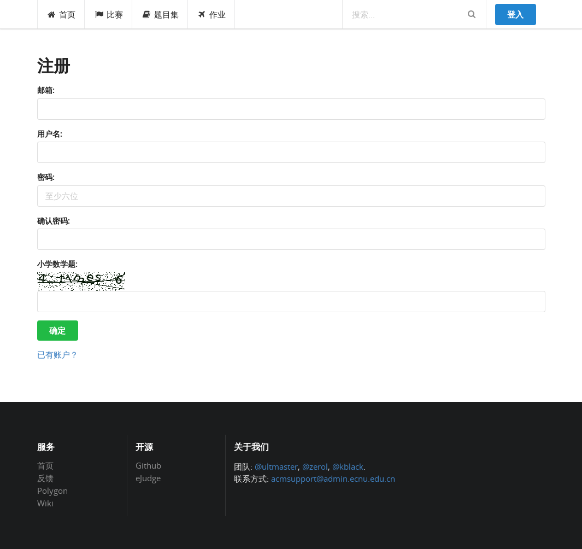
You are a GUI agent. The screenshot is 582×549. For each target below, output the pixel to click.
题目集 (160, 14)
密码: (46, 177)
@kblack (347, 466)
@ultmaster (276, 466)
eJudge (148, 477)
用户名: (49, 134)
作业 (211, 14)
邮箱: (46, 90)
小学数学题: (57, 264)
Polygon (52, 490)
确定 (57, 330)
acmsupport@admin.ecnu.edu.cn (333, 478)
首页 (61, 14)
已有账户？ (57, 354)
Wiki (45, 503)
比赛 (108, 14)
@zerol (315, 466)
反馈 (45, 477)
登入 (515, 14)
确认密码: (53, 220)
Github (148, 466)
